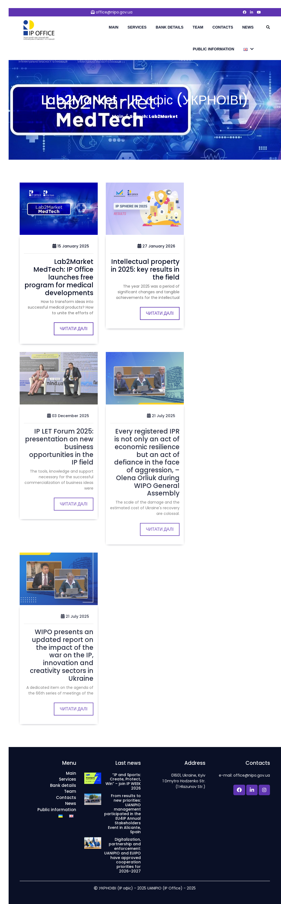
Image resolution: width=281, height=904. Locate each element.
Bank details (169, 27)
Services (137, 27)
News (248, 27)
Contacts (222, 27)
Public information (213, 49)
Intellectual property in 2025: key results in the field (145, 269)
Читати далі (73, 329)
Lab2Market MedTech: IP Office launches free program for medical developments (58, 277)
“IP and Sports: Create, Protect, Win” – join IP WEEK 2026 (123, 782)
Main (113, 27)
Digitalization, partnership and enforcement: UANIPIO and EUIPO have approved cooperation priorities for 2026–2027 (122, 855)
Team (198, 27)
